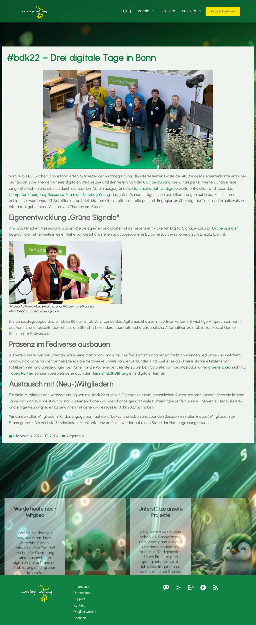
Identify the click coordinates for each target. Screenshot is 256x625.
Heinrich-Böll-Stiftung (109, 373)
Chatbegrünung (156, 182)
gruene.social (219, 367)
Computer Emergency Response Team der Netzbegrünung (59, 194)
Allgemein (75, 436)
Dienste (168, 10)
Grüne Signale (224, 228)
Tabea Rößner (21, 373)
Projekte (192, 11)
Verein (146, 11)
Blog (127, 10)
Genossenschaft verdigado (155, 188)
